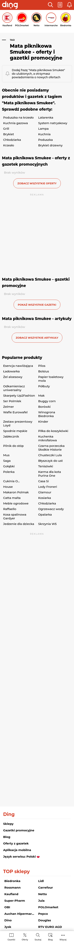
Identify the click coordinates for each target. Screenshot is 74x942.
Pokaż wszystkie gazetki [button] (37, 304)
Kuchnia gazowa (15, 123)
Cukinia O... (11, 481)
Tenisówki (45, 466)
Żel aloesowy (12, 377)
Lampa (43, 128)
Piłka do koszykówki (53, 431)
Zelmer (8, 407)
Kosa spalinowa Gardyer (14, 516)
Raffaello (9, 509)
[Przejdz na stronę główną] (10, 5)
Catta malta (12, 498)
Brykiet (8, 134)
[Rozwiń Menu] (63, 936)
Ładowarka (11, 371)
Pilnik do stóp (13, 446)
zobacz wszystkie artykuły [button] (37, 337)
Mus (6, 455)
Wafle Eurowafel (15, 412)
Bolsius (43, 371)
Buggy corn (47, 401)
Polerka (9, 472)
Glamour (44, 492)
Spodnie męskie (15, 431)
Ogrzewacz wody (51, 509)
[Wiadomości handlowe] (50, 936)
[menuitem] (11, 936)
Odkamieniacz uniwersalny (14, 388)
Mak (41, 395)
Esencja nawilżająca (18, 366)
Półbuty (44, 386)
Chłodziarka (12, 140)
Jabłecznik (11, 436)
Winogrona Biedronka (46, 414)
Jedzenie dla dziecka (18, 524)
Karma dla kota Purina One (49, 473)
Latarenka (45, 117)
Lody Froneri (47, 487)
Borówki (44, 407)
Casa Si (43, 481)
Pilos (41, 366)
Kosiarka (44, 498)
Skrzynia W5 (47, 524)
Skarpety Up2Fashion (19, 395)
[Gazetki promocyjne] (11, 936)
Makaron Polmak (16, 492)
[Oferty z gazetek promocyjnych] (25, 936)
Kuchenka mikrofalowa (47, 438)
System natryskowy (52, 123)
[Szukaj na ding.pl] (38, 936)
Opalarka (45, 514)
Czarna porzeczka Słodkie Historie (51, 447)
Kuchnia (44, 134)
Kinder (43, 421)
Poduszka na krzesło (18, 117)
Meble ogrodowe (15, 503)
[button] (50, 5)
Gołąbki (9, 466)
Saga (7, 461)
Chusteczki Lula (50, 455)
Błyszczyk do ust (50, 461)
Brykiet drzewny (50, 145)
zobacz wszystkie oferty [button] (36, 183)
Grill (6, 128)
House (8, 487)
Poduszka (45, 140)
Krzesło (8, 145)
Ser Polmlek (12, 401)
